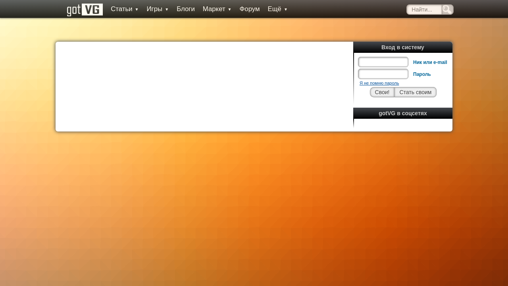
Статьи (117, 9)
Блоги (178, 9)
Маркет (209, 9)
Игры (150, 9)
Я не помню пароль (379, 65)
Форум (242, 9)
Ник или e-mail (430, 44)
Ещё (270, 9)
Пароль (422, 56)
